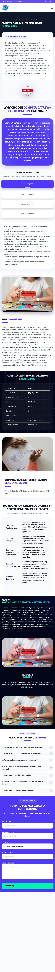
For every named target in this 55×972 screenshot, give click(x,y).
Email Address (8, 832)
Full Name (6, 822)
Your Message (8, 863)
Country (5, 842)
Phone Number (8, 853)
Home (3, 20)
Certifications (10, 20)
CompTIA (18, 20)
